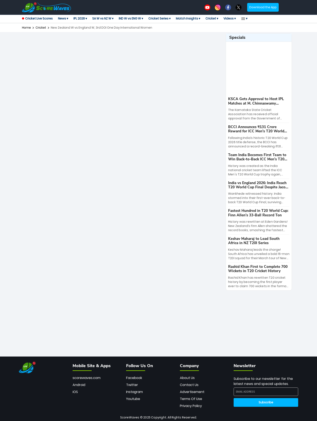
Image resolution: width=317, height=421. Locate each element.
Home (26, 27)
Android (79, 384)
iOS (75, 391)
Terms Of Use (191, 398)
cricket (41, 27)
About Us (187, 377)
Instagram (134, 391)
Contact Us (189, 384)
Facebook (134, 377)
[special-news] (258, 108)
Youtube (133, 398)
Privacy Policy (191, 405)
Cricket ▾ (211, 18)
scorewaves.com (87, 377)
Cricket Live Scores (37, 18)
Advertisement (192, 391)
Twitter (132, 384)
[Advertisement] (122, 42)
